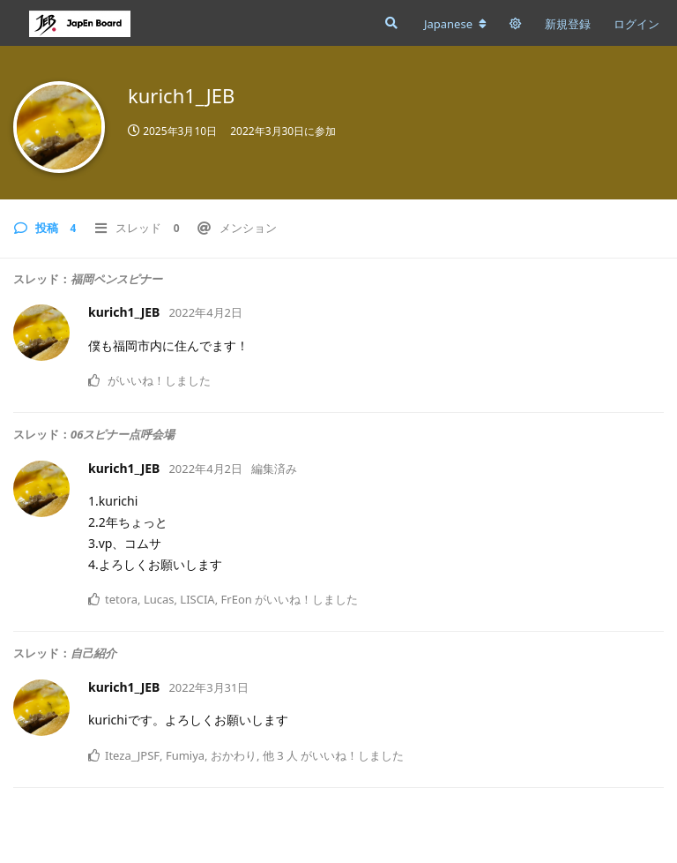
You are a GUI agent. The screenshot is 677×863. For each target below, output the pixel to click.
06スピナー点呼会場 (123, 434)
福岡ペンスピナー (116, 279)
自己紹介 (93, 653)
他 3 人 (280, 755)
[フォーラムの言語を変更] (455, 24)
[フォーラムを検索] (390, 23)
